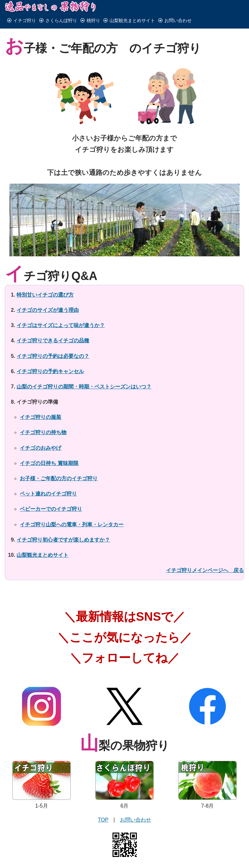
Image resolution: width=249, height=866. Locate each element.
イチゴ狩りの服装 (40, 404)
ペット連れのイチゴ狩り (48, 481)
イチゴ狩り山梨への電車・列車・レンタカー (72, 511)
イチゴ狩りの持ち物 (43, 419)
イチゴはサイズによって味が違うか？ (61, 312)
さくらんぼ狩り (58, 20)
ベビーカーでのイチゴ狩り (51, 496)
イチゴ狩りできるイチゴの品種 (53, 328)
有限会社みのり (140, 856)
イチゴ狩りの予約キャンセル (50, 358)
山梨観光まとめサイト (129, 20)
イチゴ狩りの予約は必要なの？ (53, 343)
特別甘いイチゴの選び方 (45, 282)
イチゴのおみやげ (40, 435)
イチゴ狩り (21, 20)
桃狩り (90, 20)
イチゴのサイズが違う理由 (48, 297)
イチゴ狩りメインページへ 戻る (205, 557)
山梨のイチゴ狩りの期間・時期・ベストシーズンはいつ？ (84, 373)
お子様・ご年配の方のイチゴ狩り (59, 465)
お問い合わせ (175, 20)
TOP (103, 807)
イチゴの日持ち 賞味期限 (49, 450)
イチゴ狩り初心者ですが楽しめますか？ (63, 527)
